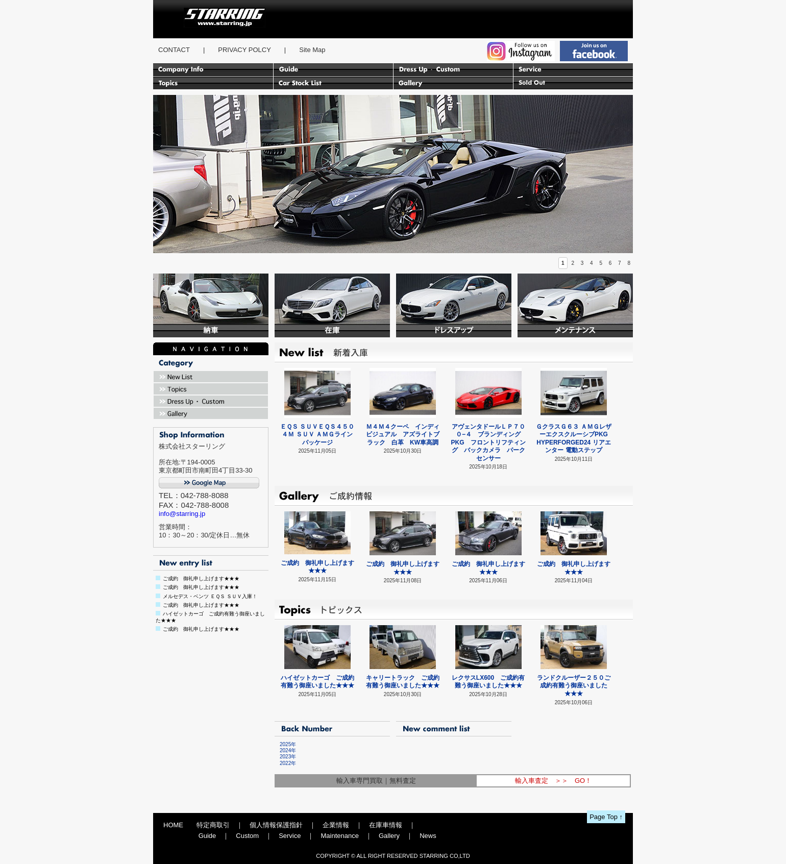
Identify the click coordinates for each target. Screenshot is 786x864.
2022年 (285, 763)
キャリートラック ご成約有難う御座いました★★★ (402, 681)
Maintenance (339, 836)
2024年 (285, 750)
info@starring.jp (182, 513)
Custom (247, 836)
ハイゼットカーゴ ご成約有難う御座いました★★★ (317, 681)
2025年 (285, 744)
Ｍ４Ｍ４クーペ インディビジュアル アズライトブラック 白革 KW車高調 (402, 434)
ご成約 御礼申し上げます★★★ (201, 578)
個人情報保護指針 (276, 825)
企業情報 (336, 825)
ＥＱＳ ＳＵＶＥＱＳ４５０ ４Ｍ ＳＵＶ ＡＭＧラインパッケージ (317, 434)
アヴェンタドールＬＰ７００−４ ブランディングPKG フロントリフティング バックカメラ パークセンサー (488, 442)
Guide (207, 836)
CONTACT (174, 50)
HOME (173, 825)
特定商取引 (213, 825)
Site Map (312, 50)
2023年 (285, 756)
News (428, 836)
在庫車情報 (385, 825)
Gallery (389, 836)
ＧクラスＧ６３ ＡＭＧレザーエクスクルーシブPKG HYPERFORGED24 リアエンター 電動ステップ (573, 438)
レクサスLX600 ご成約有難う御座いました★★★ (488, 681)
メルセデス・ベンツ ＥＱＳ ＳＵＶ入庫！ (210, 596)
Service (290, 836)
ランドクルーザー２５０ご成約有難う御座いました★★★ (573, 685)
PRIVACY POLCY (244, 50)
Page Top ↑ (606, 817)
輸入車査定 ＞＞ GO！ (553, 780)
